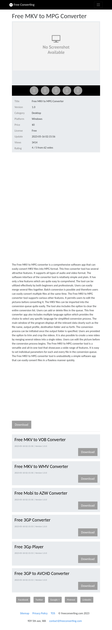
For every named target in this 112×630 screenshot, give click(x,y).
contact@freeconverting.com (65, 621)
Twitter (39, 599)
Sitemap (24, 613)
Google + (55, 599)
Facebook (23, 599)
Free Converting (22, 5)
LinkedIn (86, 599)
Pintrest (71, 599)
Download (21, 425)
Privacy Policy (40, 613)
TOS (53, 613)
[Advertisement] (56, 181)
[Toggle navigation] (98, 5)
